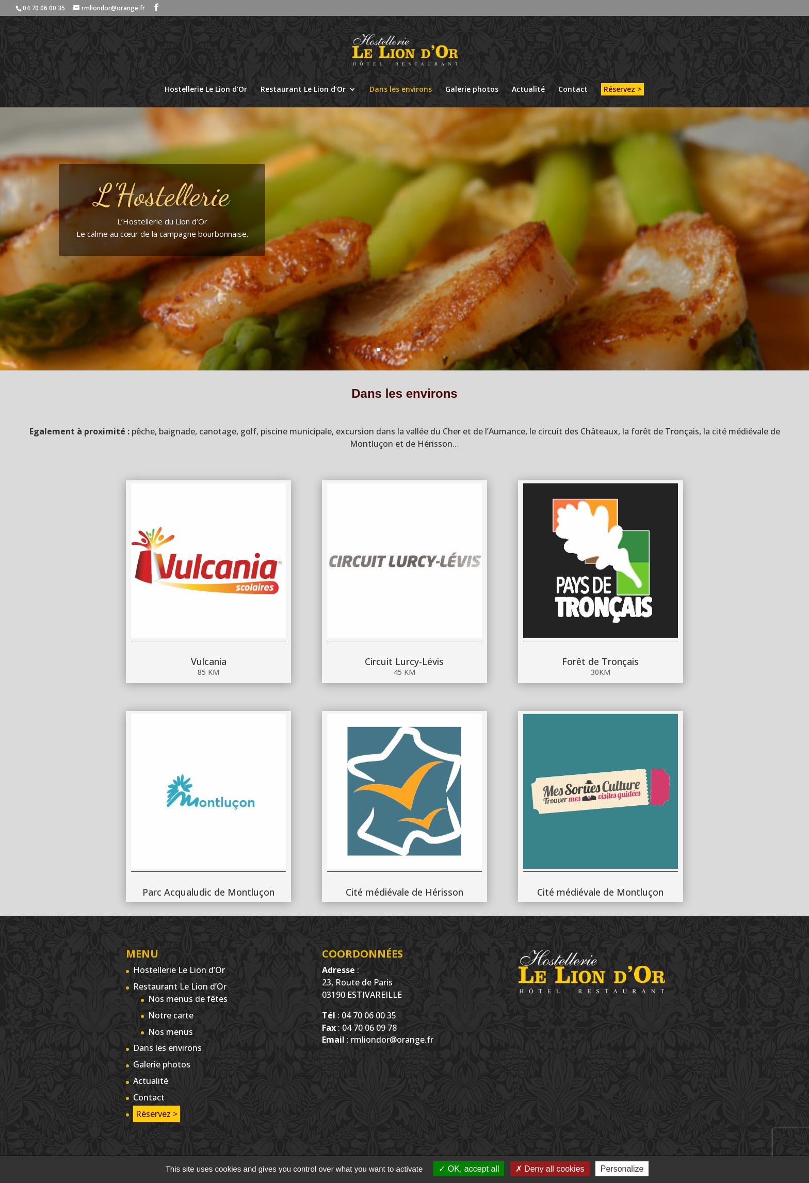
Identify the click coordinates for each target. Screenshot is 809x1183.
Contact (573, 90)
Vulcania (208, 627)
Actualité (528, 90)
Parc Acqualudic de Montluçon (208, 856)
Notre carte (170, 1015)
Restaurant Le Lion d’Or (303, 90)
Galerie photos (471, 90)
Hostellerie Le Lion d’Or (206, 90)
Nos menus (170, 1032)
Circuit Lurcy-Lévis (404, 627)
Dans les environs (400, 90)
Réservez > (622, 89)
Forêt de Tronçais (600, 627)
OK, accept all (469, 1168)
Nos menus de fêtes (188, 998)
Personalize (622, 1168)
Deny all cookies (550, 1168)
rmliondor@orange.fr (392, 1039)
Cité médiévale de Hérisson (404, 856)
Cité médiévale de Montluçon (600, 856)
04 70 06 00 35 (44, 8)
